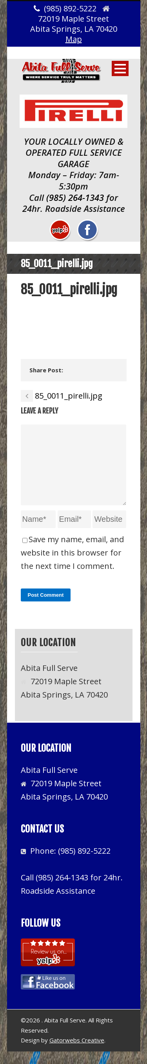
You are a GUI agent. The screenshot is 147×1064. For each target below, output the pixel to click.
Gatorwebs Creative (76, 1053)
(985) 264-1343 (75, 197)
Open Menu (120, 68)
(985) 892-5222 (84, 863)
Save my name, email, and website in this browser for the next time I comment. (72, 565)
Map (73, 39)
